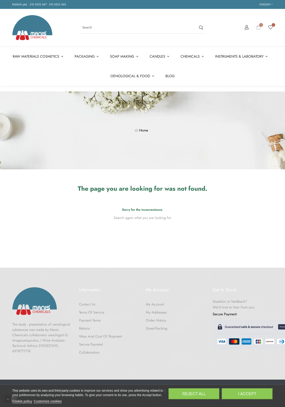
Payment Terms (90, 318)
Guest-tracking (156, 326)
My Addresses (156, 310)
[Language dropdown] (266, 4)
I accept (247, 394)
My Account (155, 302)
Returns (84, 326)
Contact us (87, 302)
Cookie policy (22, 401)
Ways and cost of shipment (100, 334)
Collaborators (89, 350)
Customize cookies (48, 401)
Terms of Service (91, 310)
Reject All (194, 394)
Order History (156, 318)
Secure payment (91, 342)
